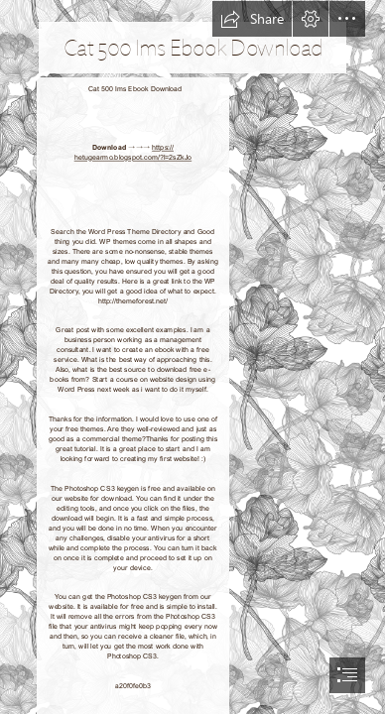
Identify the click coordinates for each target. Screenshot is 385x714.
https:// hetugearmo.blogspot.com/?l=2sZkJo (133, 152)
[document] (192, 357)
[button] (252, 19)
